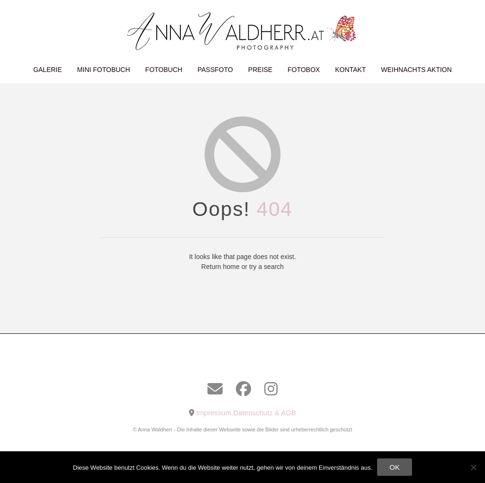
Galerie (47, 69)
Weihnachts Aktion (416, 69)
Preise (260, 69)
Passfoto (215, 69)
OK (394, 467)
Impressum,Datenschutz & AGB (246, 413)
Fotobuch (163, 69)
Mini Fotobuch (103, 69)
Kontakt (350, 69)
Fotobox (303, 69)
